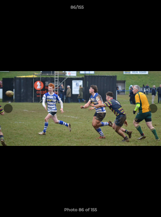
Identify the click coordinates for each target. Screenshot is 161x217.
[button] (139, 8)
